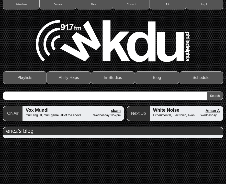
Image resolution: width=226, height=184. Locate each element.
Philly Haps (69, 77)
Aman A (213, 110)
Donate (58, 4)
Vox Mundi (37, 110)
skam (116, 110)
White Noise (166, 110)
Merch (94, 4)
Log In (204, 4)
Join (168, 4)
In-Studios (113, 77)
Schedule (201, 77)
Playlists (24, 77)
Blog (157, 77)
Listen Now (21, 4)
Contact (131, 4)
